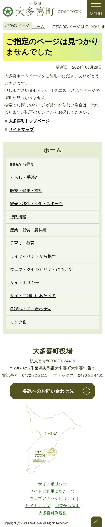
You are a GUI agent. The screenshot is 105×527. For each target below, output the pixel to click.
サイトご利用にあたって (52, 491)
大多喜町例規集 (52, 513)
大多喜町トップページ (29, 121)
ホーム (38, 26)
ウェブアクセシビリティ (52, 498)
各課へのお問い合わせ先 (48, 391)
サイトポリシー (52, 484)
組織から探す (67, 506)
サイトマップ (21, 129)
